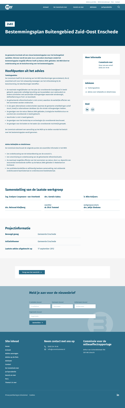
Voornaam (57, 302)
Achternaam (80, 302)
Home (7, 346)
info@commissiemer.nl (54, 349)
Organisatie (35, 312)
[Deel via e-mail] (93, 110)
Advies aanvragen (11, 353)
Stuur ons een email (106, 65)
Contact (8, 364)
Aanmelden (36, 323)
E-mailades (35, 302)
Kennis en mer (10, 375)
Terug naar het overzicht (30, 272)
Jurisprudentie (10, 372)
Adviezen (8, 361)
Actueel (8, 350)
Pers (7, 379)
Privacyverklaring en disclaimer (16, 395)
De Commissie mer (12, 368)
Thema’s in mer (11, 382)
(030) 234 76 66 (106, 68)
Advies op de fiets (11, 357)
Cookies (32, 395)
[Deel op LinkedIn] (87, 110)
